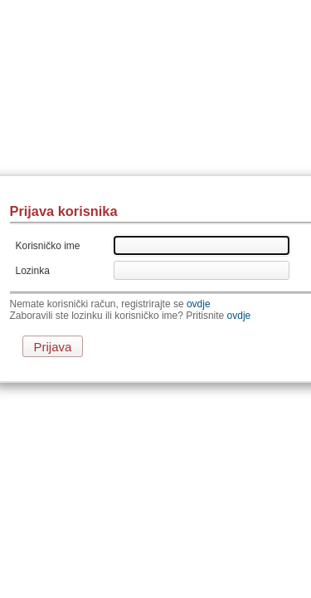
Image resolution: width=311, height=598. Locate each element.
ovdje (199, 304)
